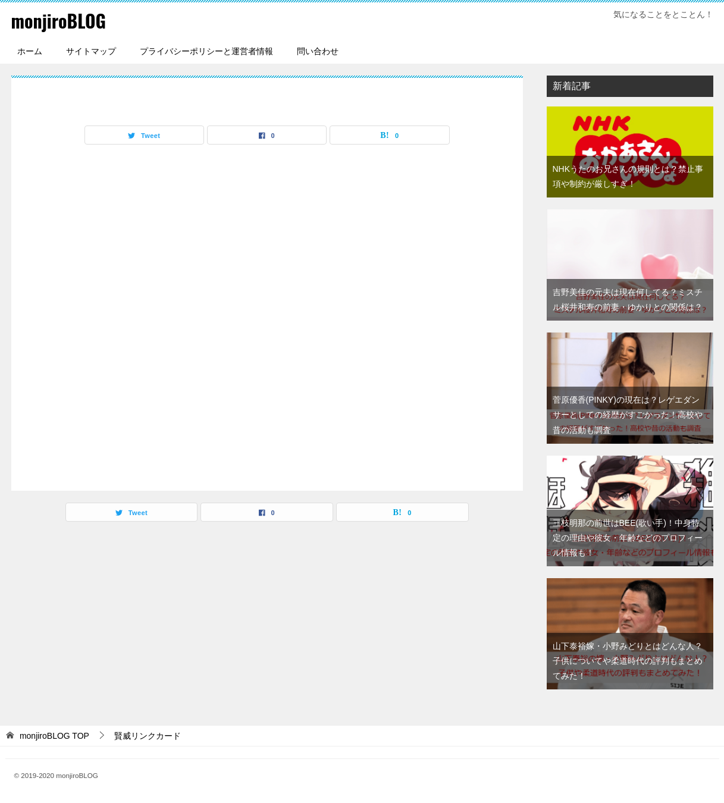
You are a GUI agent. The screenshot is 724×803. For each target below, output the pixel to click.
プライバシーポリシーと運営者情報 (206, 50)
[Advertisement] (267, 314)
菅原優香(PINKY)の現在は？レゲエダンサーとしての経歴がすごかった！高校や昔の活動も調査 (628, 414)
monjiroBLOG (58, 20)
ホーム (29, 50)
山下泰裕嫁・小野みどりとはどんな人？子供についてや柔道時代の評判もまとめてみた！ (628, 660)
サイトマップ (91, 50)
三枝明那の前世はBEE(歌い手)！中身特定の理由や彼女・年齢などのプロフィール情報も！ (628, 537)
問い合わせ (318, 50)
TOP (54, 735)
